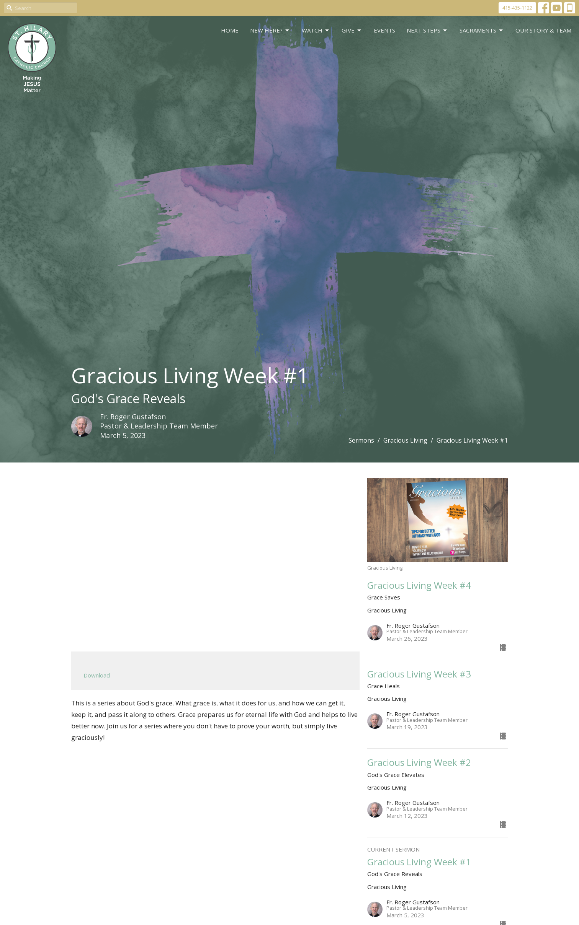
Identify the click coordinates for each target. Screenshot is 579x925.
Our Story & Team (543, 30)
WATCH (316, 30)
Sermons (361, 440)
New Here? (270, 30)
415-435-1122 (517, 7)
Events (384, 30)
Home (230, 30)
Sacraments (482, 30)
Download (96, 675)
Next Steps (427, 30)
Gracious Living (405, 440)
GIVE (352, 30)
